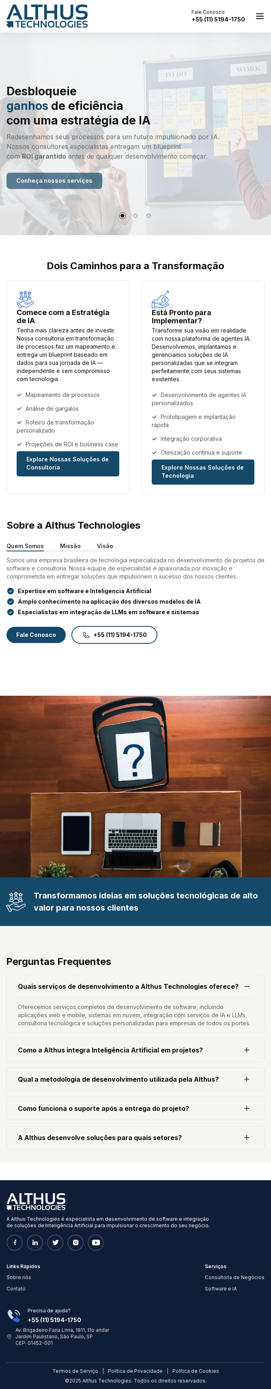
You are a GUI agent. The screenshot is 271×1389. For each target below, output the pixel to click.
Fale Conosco (36, 634)
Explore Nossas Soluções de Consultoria (67, 464)
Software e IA (221, 1289)
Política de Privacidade (135, 1371)
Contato (16, 1289)
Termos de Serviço (75, 1371)
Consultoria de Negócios (235, 1277)
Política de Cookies (195, 1371)
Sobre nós (18, 1277)
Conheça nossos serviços (54, 189)
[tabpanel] (135, 133)
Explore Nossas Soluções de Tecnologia (202, 474)
